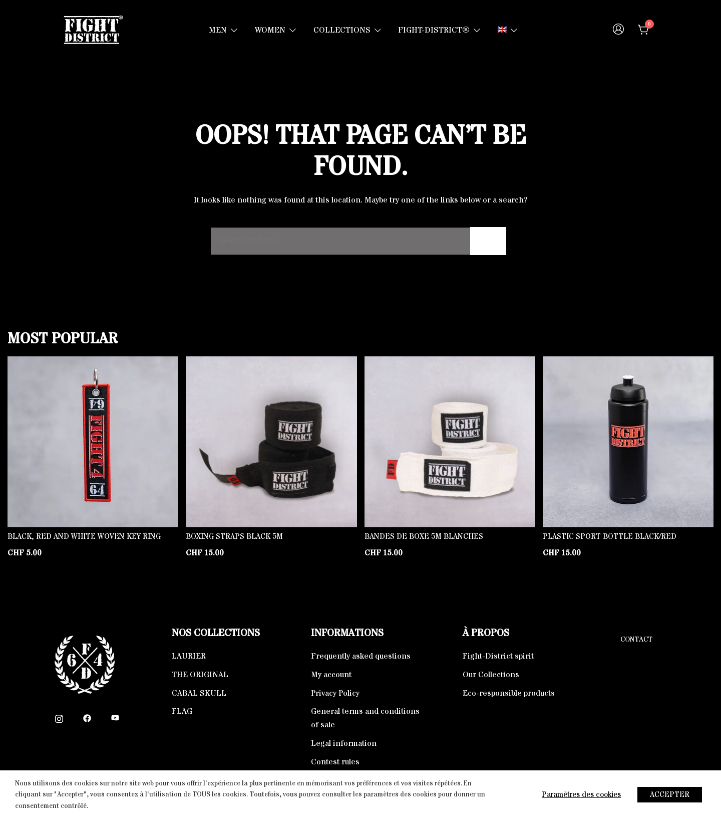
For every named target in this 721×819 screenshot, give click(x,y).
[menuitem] (502, 30)
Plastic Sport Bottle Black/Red (609, 536)
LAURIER (189, 656)
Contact (636, 640)
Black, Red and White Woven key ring (84, 536)
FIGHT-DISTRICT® (434, 30)
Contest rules (335, 761)
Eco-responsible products (509, 693)
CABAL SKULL (199, 693)
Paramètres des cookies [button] (581, 794)
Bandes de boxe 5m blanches (424, 536)
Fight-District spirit (498, 656)
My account (331, 674)
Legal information (344, 743)
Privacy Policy (335, 693)
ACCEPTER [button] (669, 794)
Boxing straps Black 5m (234, 536)
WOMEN (270, 30)
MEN (218, 30)
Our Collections (491, 674)
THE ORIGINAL (200, 674)
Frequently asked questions (361, 656)
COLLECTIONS (342, 30)
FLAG (182, 711)
